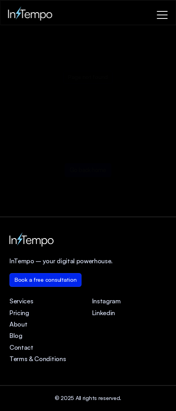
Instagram (106, 301)
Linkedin (103, 313)
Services (21, 301)
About (18, 324)
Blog (15, 335)
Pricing (19, 313)
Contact (21, 347)
